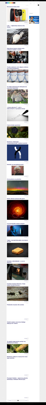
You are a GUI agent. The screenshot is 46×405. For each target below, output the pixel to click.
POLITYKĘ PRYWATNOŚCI (30, 403)
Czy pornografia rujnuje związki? (16, 223)
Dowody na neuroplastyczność (15, 164)
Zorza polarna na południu (14, 179)
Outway (12, 403)
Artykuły (31, 3)
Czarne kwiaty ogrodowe (13, 125)
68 (16, 400)
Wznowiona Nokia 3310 (13, 6)
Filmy (34, 3)
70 (19, 400)
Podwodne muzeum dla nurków (15, 304)
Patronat (11, 0)
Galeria (37, 3)
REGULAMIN (33, 403)
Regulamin (8, 403)
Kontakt (10, 403)
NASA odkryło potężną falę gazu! (16, 198)
